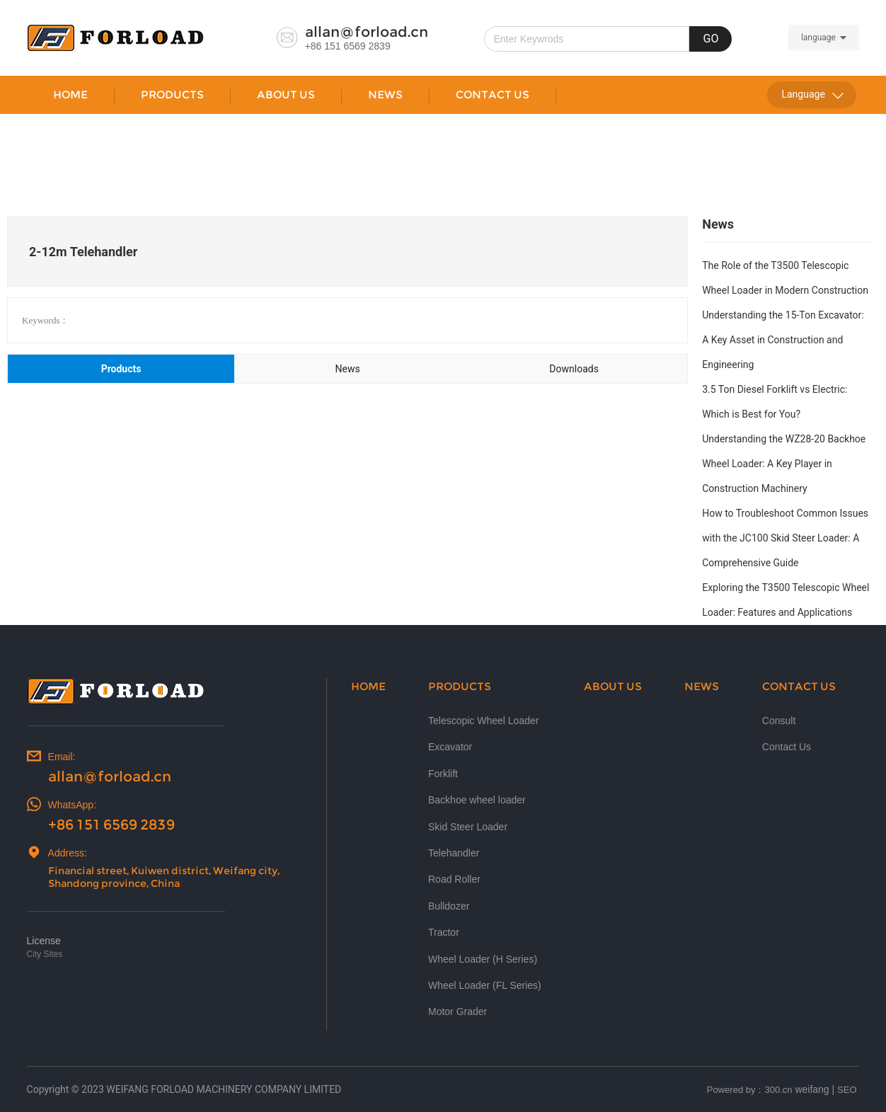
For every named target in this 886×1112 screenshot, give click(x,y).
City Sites (45, 954)
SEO (846, 1089)
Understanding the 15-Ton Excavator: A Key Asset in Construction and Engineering (783, 339)
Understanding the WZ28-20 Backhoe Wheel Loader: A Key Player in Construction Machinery (783, 463)
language (818, 37)
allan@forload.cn (366, 31)
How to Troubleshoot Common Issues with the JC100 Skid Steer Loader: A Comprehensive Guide (785, 538)
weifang (812, 1089)
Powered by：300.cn (750, 1089)
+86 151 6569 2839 (348, 46)
